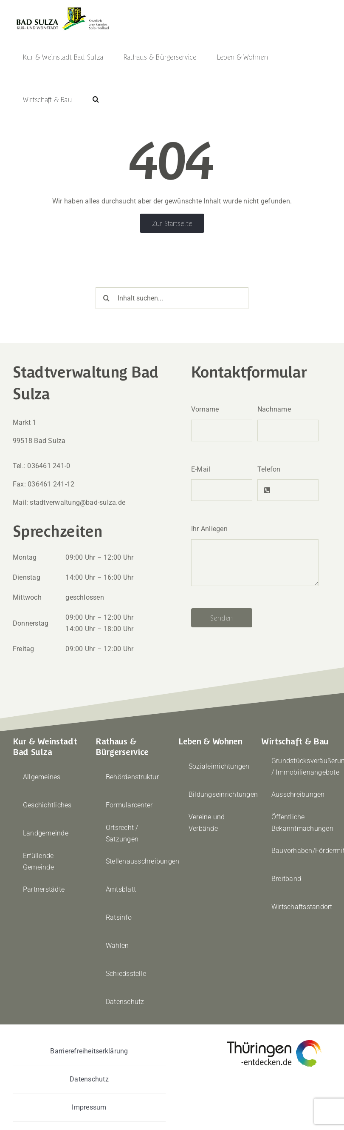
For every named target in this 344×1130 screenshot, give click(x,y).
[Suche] (106, 298)
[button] (95, 99)
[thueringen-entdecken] (274, 1040)
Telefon (269, 469)
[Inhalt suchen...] (172, 298)
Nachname (274, 409)
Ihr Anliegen (209, 529)
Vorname (205, 409)
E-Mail (200, 469)
